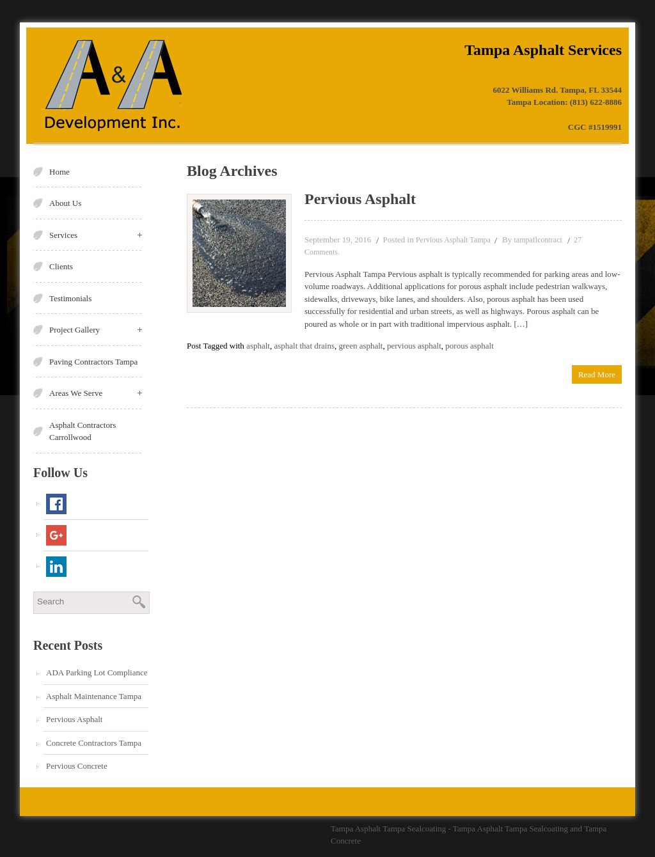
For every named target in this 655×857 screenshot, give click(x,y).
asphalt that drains (304, 345)
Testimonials (70, 298)
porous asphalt (469, 345)
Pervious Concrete (76, 766)
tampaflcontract (538, 239)
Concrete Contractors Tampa (93, 743)
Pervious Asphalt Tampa (453, 239)
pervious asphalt (414, 345)
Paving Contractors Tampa (93, 361)
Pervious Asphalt (74, 719)
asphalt (258, 345)
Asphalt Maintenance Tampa (93, 696)
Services (95, 235)
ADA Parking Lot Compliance (97, 672)
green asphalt (361, 345)
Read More (596, 374)
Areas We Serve (95, 393)
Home (59, 172)
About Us (65, 203)
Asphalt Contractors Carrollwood (82, 431)
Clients (61, 266)
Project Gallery (95, 329)
